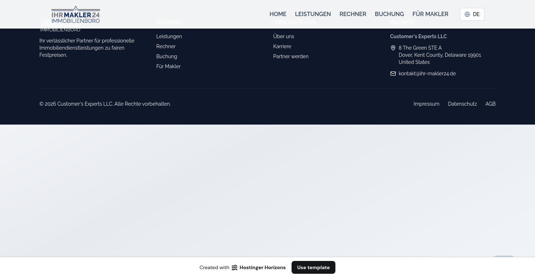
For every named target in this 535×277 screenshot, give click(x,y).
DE (472, 14)
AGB (490, 104)
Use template (313, 267)
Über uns (283, 36)
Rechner (352, 14)
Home (278, 14)
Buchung (389, 14)
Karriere (282, 46)
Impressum (426, 104)
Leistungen (313, 14)
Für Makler (430, 14)
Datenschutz (462, 104)
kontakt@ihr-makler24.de (427, 73)
